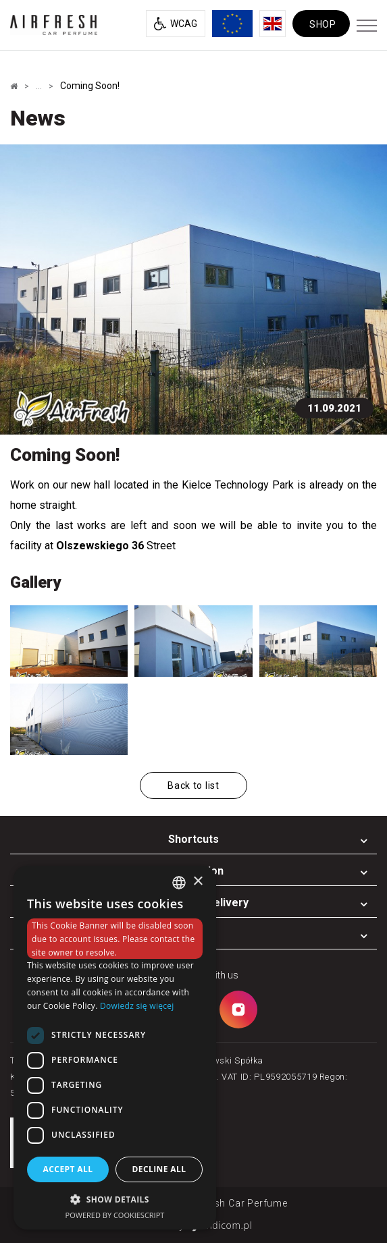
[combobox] (179, 882)
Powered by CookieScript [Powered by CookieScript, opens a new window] (115, 1215)
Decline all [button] (159, 1169)
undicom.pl (219, 1225)
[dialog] (115, 1048)
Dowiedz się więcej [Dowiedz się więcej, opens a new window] (137, 1006)
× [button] (197, 882)
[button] (115, 1199)
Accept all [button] (68, 1169)
